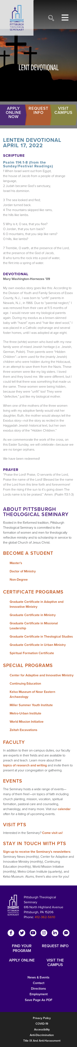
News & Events (38, 977)
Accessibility (42, 1029)
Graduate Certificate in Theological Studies (41, 636)
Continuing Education (25, 683)
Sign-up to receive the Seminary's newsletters (36, 851)
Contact (38, 983)
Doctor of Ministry (23, 571)
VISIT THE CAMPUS (55, 962)
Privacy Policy (42, 1018)
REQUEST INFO (55, 946)
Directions (38, 988)
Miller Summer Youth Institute (31, 705)
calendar (64, 809)
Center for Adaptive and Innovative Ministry (42, 675)
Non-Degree (19, 579)
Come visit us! (52, 832)
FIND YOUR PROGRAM (22, 948)
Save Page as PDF (38, 1000)
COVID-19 (42, 1024)
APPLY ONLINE (22, 960)
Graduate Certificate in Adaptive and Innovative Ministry (36, 604)
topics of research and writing (25, 765)
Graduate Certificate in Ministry (33, 615)
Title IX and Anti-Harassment (41, 1041)
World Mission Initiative (27, 721)
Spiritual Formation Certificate (32, 653)
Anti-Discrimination (42, 1035)
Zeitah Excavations (23, 729)
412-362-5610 (45, 917)
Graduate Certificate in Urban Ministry (38, 644)
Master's (16, 563)
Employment (39, 994)
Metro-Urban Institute (25, 713)
